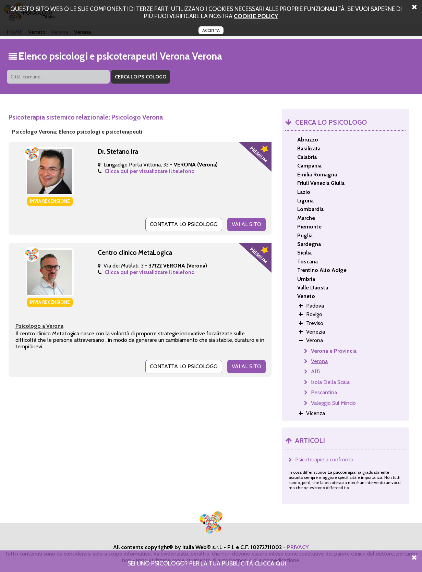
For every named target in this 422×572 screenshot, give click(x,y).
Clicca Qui (270, 563)
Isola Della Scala (330, 382)
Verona (319, 361)
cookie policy (256, 16)
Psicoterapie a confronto (324, 459)
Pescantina (324, 392)
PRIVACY (298, 547)
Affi (315, 371)
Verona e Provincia (334, 351)
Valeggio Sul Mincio (333, 403)
